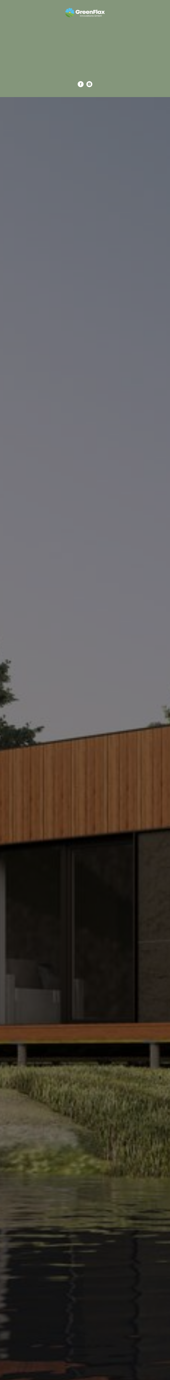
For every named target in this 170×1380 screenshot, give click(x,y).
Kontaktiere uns (85, 67)
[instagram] (89, 84)
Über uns (85, 60)
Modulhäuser (85, 44)
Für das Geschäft (85, 37)
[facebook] (81, 84)
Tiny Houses (85, 29)
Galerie (85, 52)
